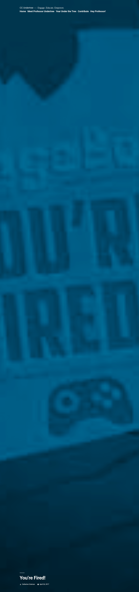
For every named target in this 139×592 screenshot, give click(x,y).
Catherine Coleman (28, 584)
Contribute (83, 11)
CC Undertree (26, 7)
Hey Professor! (98, 11)
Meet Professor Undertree (41, 11)
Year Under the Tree (66, 11)
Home (23, 11)
